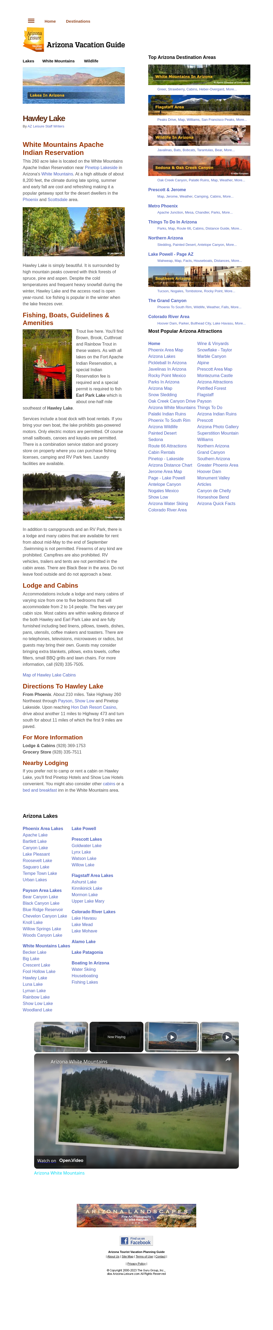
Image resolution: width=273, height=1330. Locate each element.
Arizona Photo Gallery (218, 426)
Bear (218, 150)
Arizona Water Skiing (168, 503)
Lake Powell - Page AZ (170, 254)
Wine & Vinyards (213, 343)
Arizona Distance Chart (170, 465)
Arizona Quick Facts (216, 503)
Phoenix (30, 199)
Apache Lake (35, 835)
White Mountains (58, 61)
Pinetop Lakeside (101, 167)
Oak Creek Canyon (172, 180)
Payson (65, 701)
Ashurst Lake (84, 882)
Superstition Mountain (218, 433)
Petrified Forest (211, 388)
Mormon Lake (85, 894)
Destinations (78, 21)
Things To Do (209, 407)
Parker (184, 323)
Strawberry (176, 89)
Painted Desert (184, 245)
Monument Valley (213, 478)
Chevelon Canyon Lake (45, 916)
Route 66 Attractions (167, 446)
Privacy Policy (136, 1263)
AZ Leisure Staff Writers (45, 126)
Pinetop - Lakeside (166, 458)
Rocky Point (213, 291)
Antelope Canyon (211, 245)
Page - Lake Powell (166, 478)
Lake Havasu (84, 918)
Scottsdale (58, 199)
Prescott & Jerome (167, 189)
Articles (204, 484)
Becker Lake (34, 952)
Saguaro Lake (36, 867)
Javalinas (164, 150)
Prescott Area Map (214, 369)
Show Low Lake (38, 1003)
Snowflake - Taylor (214, 350)
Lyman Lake (34, 990)
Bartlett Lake (35, 841)
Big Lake (31, 958)
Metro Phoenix (163, 206)
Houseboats (203, 261)
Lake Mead (82, 924)
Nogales (177, 291)
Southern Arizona (213, 458)
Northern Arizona (165, 238)
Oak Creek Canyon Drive (172, 401)
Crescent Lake (36, 965)
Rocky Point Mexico (167, 375)
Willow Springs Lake (42, 929)
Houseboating (85, 976)
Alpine (203, 362)
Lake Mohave (84, 931)
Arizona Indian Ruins (217, 414)
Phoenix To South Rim (174, 307)
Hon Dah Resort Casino (93, 707)
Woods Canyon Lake (42, 935)
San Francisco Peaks (218, 120)
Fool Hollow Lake (39, 971)
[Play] (172, 1037)
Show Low (84, 701)
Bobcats (189, 150)
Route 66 (184, 228)
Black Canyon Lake (41, 903)
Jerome (172, 196)
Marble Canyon (211, 356)
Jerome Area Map (165, 471)
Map (181, 120)
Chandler (202, 212)
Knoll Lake (33, 922)
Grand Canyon (211, 452)
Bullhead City (201, 323)
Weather (226, 180)
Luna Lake (33, 984)
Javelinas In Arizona (167, 369)
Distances (221, 261)
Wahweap (164, 261)
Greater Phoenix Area (217, 465)
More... (231, 89)
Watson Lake (84, 858)
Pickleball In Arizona (167, 362)
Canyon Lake (35, 848)
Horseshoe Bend (213, 497)
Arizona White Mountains (172, 407)
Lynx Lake (81, 852)
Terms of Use (144, 1256)
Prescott (205, 420)
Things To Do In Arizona (172, 222)
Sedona (155, 439)
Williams (193, 120)
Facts (187, 261)
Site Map (127, 1256)
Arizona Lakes (40, 816)
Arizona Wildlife (163, 426)
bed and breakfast (40, 790)
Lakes (28, 61)
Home (50, 21)
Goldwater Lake (87, 845)
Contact (160, 1256)
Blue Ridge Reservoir (43, 909)
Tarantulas (205, 150)
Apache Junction (170, 212)
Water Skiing (84, 969)
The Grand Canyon (167, 300)
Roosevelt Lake (37, 860)
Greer (161, 89)
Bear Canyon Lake (40, 897)
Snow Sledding (162, 394)
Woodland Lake (37, 1010)
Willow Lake (83, 865)
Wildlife (91, 61)
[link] (42, 1062)
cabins (109, 784)
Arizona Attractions (215, 382)
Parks (215, 212)
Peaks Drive (166, 120)
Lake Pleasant (36, 854)
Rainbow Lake (36, 997)
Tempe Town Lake (40, 873)
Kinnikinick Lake (87, 888)
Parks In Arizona (163, 382)
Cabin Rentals (161, 452)
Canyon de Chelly (214, 490)
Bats (177, 150)
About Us (113, 1256)
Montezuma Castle (215, 375)
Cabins (191, 89)
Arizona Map (160, 388)
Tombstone (193, 291)
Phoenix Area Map (165, 350)
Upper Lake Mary (88, 901)
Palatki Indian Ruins (167, 414)
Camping (201, 196)
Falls (225, 307)
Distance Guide (217, 228)
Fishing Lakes (85, 982)
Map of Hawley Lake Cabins (49, 675)
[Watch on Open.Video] (60, 1161)
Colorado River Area (168, 316)
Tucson (162, 291)
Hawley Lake (35, 978)
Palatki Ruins (199, 180)
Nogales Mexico (163, 490)
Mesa (189, 212)
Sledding (164, 245)
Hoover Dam (167, 323)
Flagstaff (205, 394)
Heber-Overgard (211, 89)
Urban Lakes (35, 880)
